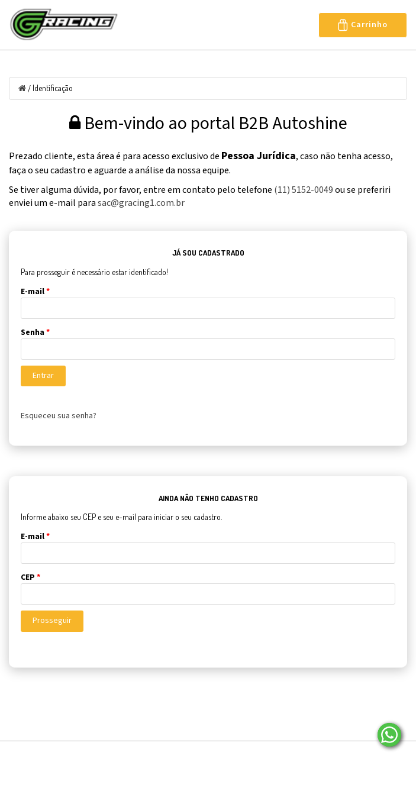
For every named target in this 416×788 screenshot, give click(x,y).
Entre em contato (285, 756)
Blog (143, 756)
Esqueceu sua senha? (58, 416)
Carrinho (363, 25)
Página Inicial (35, 756)
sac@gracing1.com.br (141, 202)
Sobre (98, 756)
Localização (200, 756)
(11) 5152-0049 (303, 189)
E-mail (35, 292)
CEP (30, 577)
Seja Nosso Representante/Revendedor (100, 773)
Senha (35, 332)
